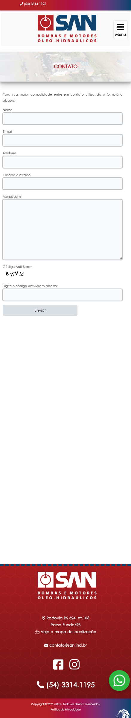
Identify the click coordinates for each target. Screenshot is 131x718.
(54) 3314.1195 (66, 685)
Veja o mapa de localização (67, 631)
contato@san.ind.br (65, 645)
